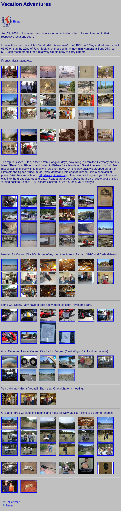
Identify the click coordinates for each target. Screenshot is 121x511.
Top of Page (13, 501)
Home (16, 21)
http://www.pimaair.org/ (53, 175)
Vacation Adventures (26, 4)
